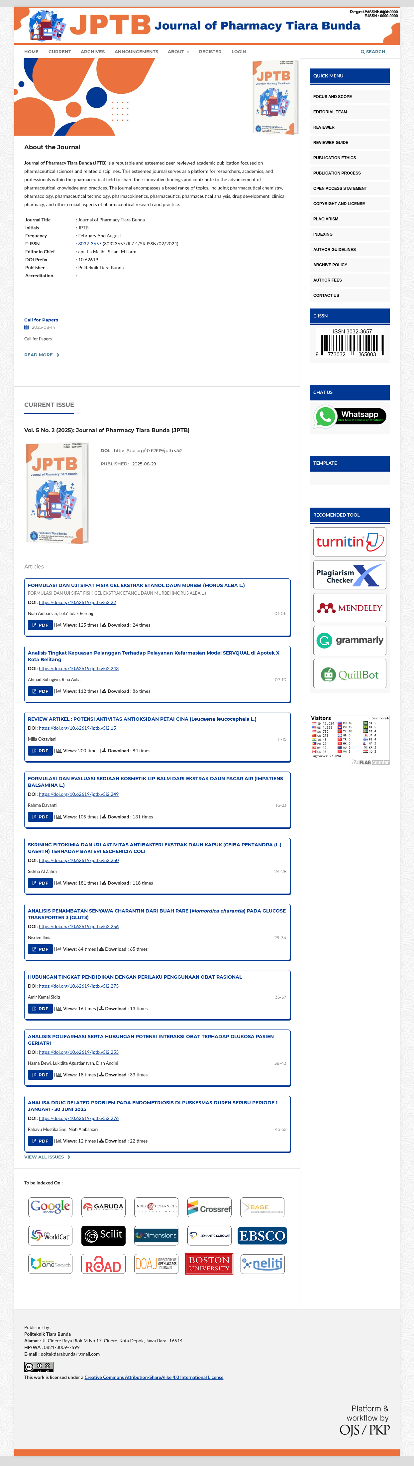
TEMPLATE (325, 463)
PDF (42, 625)
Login (239, 51)
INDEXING (323, 234)
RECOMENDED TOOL (336, 515)
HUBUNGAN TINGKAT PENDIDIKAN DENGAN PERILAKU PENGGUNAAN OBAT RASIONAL (135, 977)
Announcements (136, 51)
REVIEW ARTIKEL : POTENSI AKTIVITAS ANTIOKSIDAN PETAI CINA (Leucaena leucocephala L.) (142, 719)
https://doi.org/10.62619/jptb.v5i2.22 (77, 602)
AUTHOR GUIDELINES (334, 249)
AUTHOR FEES (327, 280)
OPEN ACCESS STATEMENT (340, 188)
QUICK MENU (328, 75)
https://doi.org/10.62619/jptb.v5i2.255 (79, 1052)
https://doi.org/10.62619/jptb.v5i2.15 (77, 728)
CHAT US (323, 392)
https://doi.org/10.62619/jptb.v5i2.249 (79, 794)
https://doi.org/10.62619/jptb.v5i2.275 (79, 986)
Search (373, 51)
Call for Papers (41, 319)
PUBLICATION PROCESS (337, 173)
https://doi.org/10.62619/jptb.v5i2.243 (79, 668)
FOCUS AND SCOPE (332, 96)
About (176, 51)
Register (210, 51)
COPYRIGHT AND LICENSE (339, 203)
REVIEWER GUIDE (330, 142)
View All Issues (44, 1157)
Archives (93, 51)
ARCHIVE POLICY (330, 265)
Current (60, 51)
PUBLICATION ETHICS (334, 158)
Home (31, 51)
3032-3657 (90, 243)
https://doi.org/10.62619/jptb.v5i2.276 (79, 1118)
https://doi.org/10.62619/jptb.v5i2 (148, 450)
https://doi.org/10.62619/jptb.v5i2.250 (79, 860)
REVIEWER (324, 127)
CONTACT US (326, 295)
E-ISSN (320, 315)
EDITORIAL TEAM (330, 112)
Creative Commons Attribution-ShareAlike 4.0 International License (153, 1377)
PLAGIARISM (325, 219)
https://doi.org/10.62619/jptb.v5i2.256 (79, 926)
